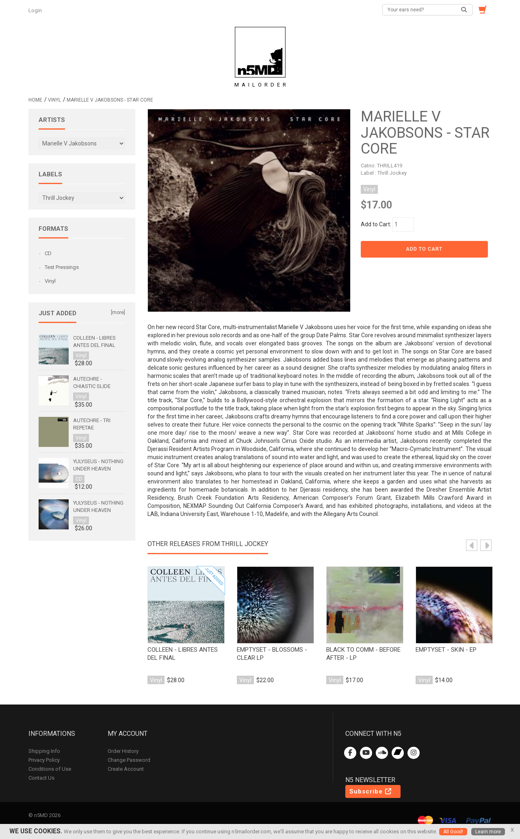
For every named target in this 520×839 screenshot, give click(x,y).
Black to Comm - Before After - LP (363, 653)
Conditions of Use (49, 769)
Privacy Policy (44, 760)
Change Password (129, 760)
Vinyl (54, 100)
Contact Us (41, 778)
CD (48, 253)
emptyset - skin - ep (446, 649)
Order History (123, 751)
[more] (118, 312)
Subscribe (370, 791)
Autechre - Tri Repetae (91, 424)
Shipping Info (44, 751)
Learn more (488, 832)
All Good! (453, 832)
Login (35, 10)
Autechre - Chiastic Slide (91, 382)
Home (35, 100)
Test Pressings (62, 267)
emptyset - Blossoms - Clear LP (272, 653)
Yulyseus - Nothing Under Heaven (98, 465)
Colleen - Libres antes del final (182, 653)
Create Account (126, 769)
